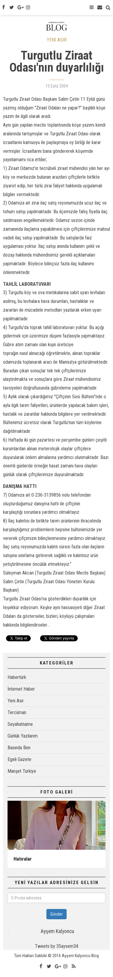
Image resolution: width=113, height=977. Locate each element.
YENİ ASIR (57, 40)
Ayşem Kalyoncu (57, 931)
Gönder (56, 914)
